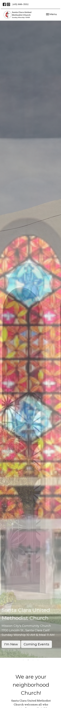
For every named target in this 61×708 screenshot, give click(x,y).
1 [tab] (23, 660)
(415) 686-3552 (21, 4)
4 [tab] (38, 660)
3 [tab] (33, 660)
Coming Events (36, 644)
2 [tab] (28, 660)
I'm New (11, 644)
